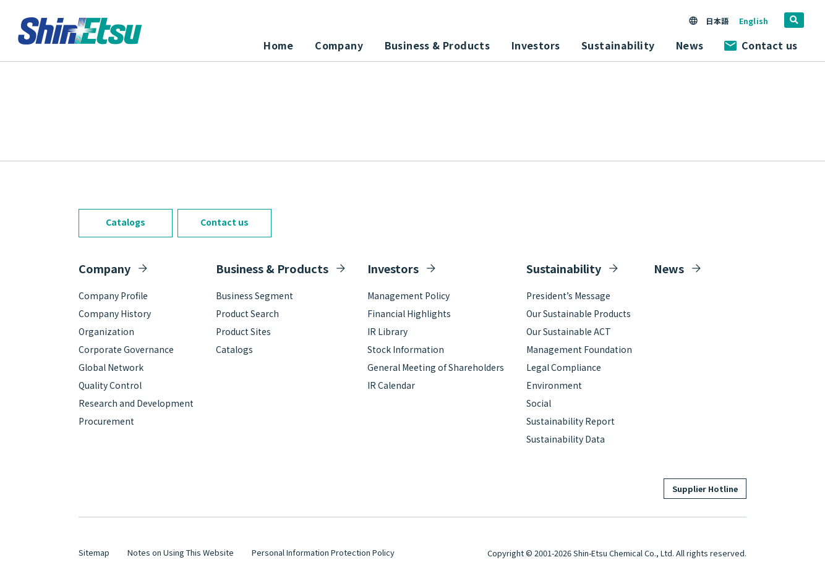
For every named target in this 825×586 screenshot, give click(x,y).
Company (104, 268)
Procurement (106, 421)
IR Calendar (391, 385)
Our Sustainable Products (578, 313)
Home (278, 45)
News (690, 45)
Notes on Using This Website (180, 552)
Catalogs (125, 222)
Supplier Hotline (705, 489)
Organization (106, 331)
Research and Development (136, 403)
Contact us (760, 45)
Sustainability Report (570, 421)
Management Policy (408, 295)
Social (538, 403)
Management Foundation (579, 349)
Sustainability (563, 268)
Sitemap (94, 552)
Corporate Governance (126, 349)
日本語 (717, 20)
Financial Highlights (409, 313)
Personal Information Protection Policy (323, 552)
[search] (794, 20)
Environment (554, 385)
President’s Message (568, 295)
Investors (393, 268)
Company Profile (113, 295)
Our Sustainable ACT (568, 331)
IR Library (387, 331)
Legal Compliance (563, 367)
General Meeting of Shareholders (435, 367)
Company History (115, 313)
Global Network (111, 367)
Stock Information (405, 349)
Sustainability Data (565, 439)
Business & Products (272, 268)
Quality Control (110, 385)
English (753, 20)
